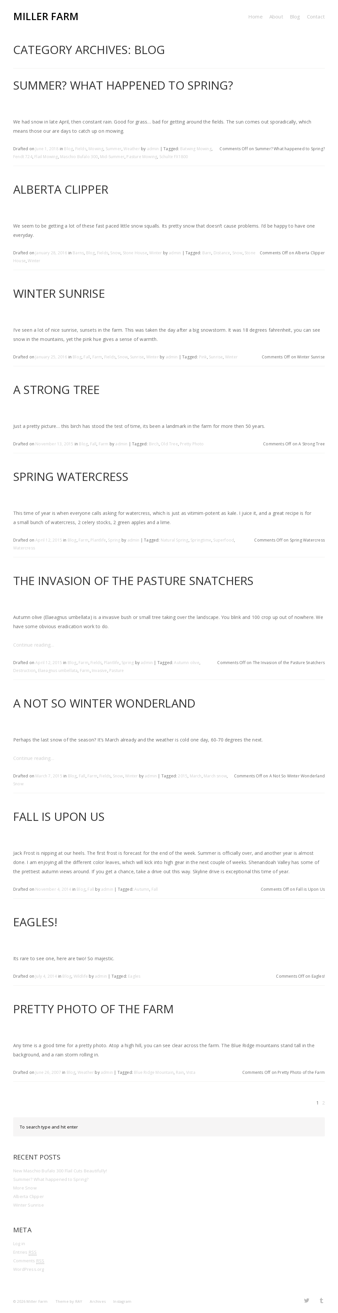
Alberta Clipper (60, 189)
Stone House (135, 253)
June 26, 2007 (48, 1072)
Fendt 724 (22, 156)
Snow (115, 253)
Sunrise (137, 357)
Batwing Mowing (196, 149)
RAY (79, 1301)
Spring (114, 540)
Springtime (200, 540)
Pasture (116, 670)
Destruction (24, 670)
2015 (182, 776)
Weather (131, 149)
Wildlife (81, 976)
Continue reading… (33, 645)
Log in (19, 1243)
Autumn (141, 889)
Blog (295, 16)
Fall (87, 357)
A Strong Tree (56, 389)
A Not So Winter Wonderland (104, 703)
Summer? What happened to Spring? (123, 85)
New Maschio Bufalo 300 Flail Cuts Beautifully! (60, 1171)
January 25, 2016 (51, 357)
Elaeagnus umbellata (58, 670)
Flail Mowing (46, 156)
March (196, 776)
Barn (207, 253)
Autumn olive (186, 662)
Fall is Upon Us (59, 816)
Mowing (95, 149)
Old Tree (169, 444)
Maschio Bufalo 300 (79, 156)
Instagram (122, 1301)
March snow (215, 776)
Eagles (134, 976)
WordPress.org (28, 1269)
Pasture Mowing (141, 156)
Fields (80, 149)
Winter (155, 253)
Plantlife (98, 540)
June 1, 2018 (46, 149)
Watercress (24, 548)
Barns (78, 253)
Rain (180, 1072)
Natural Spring (174, 540)
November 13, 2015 (54, 444)
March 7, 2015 (48, 776)
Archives (98, 1301)
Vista (190, 1072)
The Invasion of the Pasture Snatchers (133, 580)
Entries (25, 1252)
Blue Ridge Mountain (154, 1072)
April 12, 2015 (48, 540)
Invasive (99, 670)
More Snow (25, 1188)
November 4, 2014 (53, 889)
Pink (203, 357)
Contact (316, 16)
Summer (113, 149)
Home (255, 16)
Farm (97, 357)
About (276, 16)
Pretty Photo (192, 444)
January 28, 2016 (51, 253)
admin (153, 149)
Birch (154, 444)
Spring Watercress (70, 476)
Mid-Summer (112, 156)
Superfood (223, 540)
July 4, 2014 (46, 976)
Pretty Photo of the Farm (93, 1009)
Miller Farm (46, 16)
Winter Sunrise (59, 293)
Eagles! (35, 922)
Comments (28, 1261)
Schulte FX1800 (173, 156)
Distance (222, 253)
